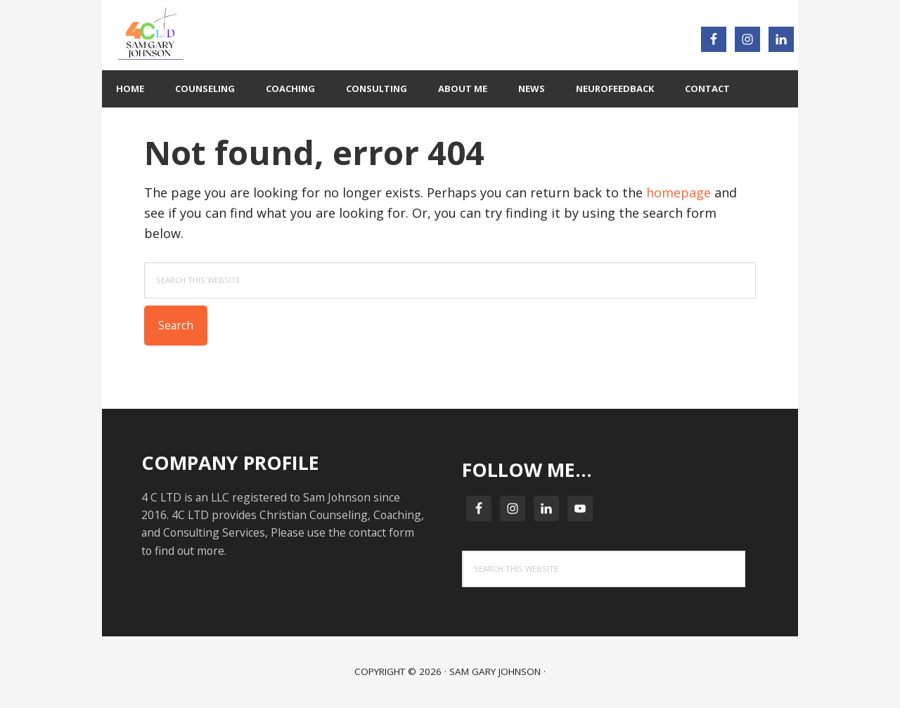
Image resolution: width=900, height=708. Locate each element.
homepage (678, 192)
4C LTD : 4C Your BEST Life (278, 35)
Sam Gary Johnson (495, 671)
